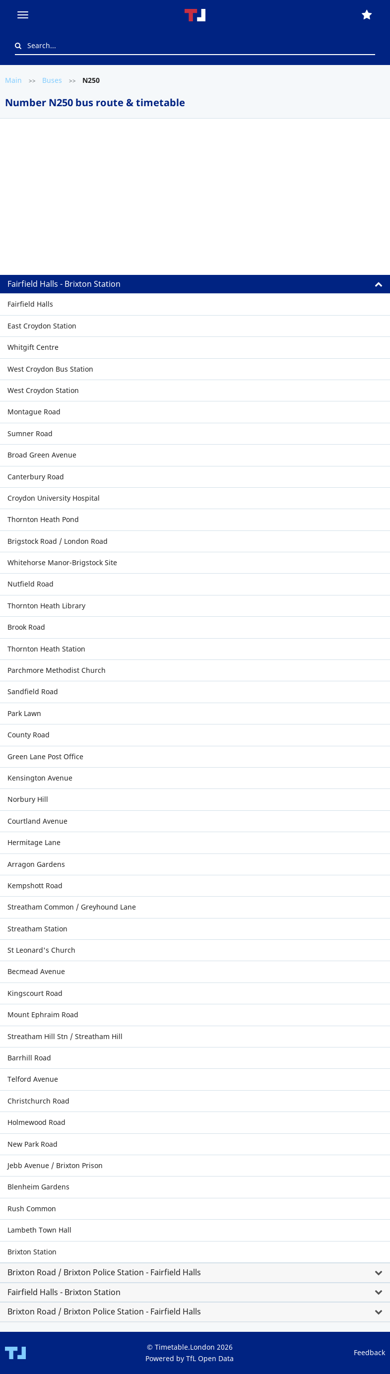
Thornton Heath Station (46, 649)
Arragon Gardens (36, 864)
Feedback (369, 1352)
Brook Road (26, 627)
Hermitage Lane (34, 842)
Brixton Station (32, 1251)
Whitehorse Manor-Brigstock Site (62, 562)
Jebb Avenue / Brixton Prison (55, 1165)
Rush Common (31, 1208)
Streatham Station (37, 928)
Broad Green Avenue (41, 454)
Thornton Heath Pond (43, 519)
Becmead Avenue (36, 971)
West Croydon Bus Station (50, 369)
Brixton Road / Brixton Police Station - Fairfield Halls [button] (104, 1272)
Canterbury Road (35, 476)
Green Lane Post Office (45, 756)
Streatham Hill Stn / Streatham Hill (65, 1036)
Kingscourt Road (35, 993)
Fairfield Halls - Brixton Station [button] (64, 283)
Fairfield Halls (30, 304)
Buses (52, 80)
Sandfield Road (32, 691)
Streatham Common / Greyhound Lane (71, 907)
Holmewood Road (36, 1122)
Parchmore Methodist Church (56, 670)
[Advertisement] (195, 200)
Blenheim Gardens (38, 1186)
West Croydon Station (43, 390)
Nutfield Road (30, 584)
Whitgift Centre (33, 347)
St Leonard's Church (41, 950)
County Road (28, 734)
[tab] (195, 212)
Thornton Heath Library (46, 605)
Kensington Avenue (39, 778)
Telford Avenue (32, 1079)
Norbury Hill (27, 799)
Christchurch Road (38, 1101)
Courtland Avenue (37, 821)
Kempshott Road (35, 885)
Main (13, 80)
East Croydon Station (41, 325)
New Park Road (32, 1144)
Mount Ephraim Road (42, 1014)
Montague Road (34, 411)
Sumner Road (30, 433)
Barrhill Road (29, 1057)
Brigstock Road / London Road (57, 541)
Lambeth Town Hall (39, 1230)
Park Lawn (24, 713)
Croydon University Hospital (53, 498)
